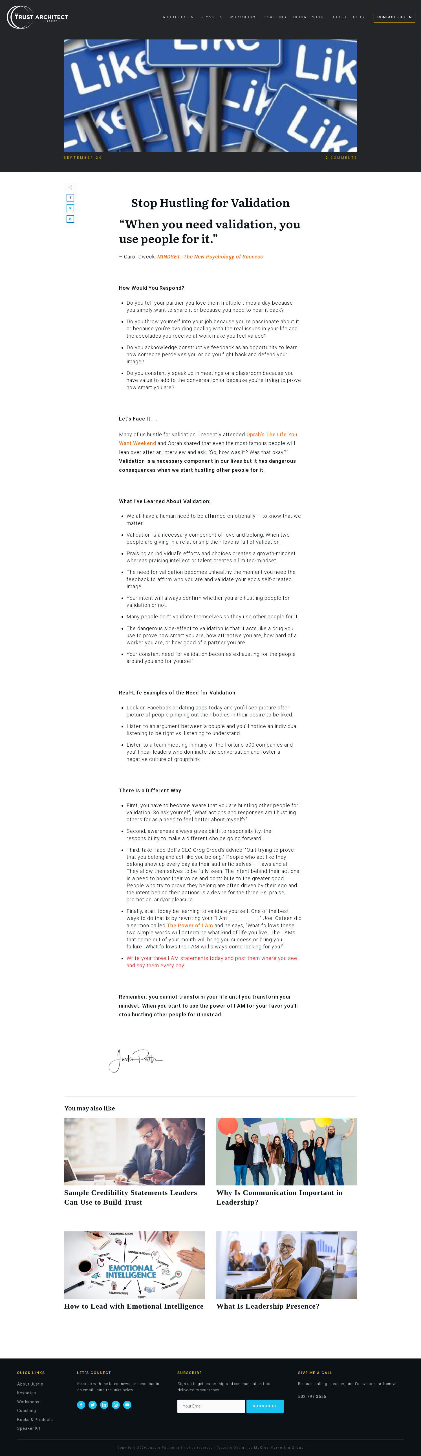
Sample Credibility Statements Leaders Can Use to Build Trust (134, 1169)
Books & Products (35, 1419)
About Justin (30, 1384)
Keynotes (26, 1393)
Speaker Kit (29, 1428)
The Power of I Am (190, 925)
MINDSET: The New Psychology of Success (210, 257)
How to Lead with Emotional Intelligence (134, 1277)
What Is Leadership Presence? (286, 1277)
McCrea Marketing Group (279, 1448)
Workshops (28, 1402)
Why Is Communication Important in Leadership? (286, 1169)
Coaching (26, 1410)
